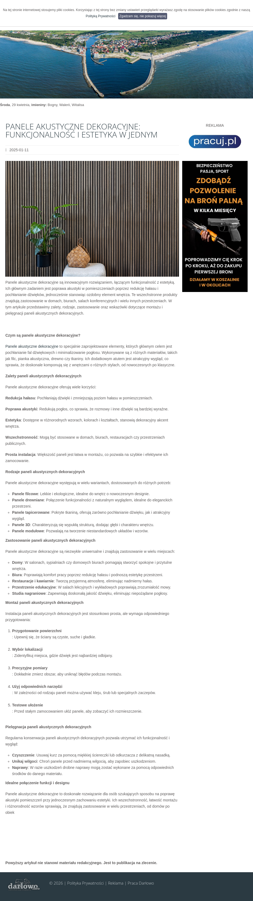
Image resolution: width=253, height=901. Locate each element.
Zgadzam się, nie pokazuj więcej (143, 16)
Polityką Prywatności (100, 16)
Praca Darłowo (141, 883)
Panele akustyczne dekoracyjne (31, 346)
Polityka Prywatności (85, 883)
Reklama (115, 883)
